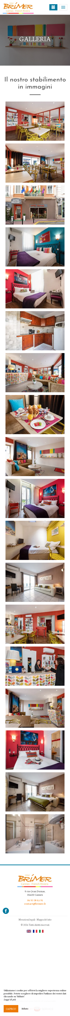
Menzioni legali (26, 919)
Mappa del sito (44, 919)
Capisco (11, 1009)
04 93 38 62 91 (35, 900)
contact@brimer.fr (35, 903)
